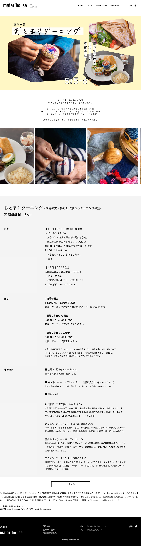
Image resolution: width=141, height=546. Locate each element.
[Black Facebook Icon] (135, 5)
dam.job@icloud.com (96, 526)
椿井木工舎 (85, 408)
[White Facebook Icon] (136, 526)
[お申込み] (70, 484)
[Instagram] (131, 5)
